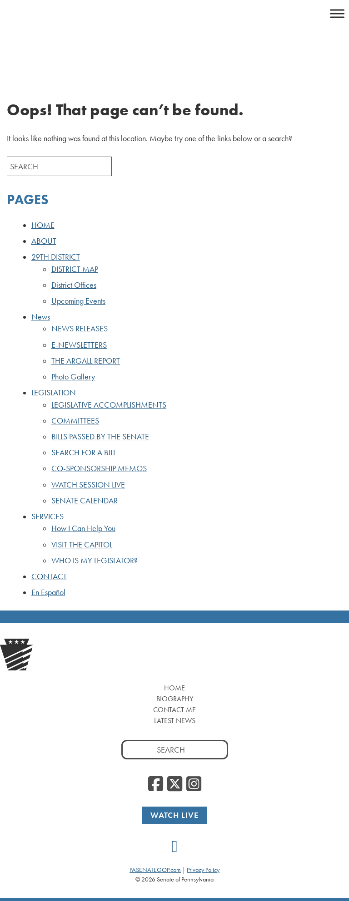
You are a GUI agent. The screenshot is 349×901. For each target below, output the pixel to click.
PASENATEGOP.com (155, 870)
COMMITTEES (75, 421)
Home (174, 688)
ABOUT (43, 241)
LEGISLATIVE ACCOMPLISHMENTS (108, 405)
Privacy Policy (203, 870)
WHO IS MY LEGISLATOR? (94, 561)
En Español (48, 592)
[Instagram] (193, 784)
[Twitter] (174, 784)
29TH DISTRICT (55, 257)
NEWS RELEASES (79, 329)
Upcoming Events (78, 301)
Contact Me (174, 709)
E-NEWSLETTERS (79, 345)
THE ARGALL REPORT (85, 361)
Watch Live (174, 815)
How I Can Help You (83, 528)
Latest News (174, 720)
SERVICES (47, 517)
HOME (43, 225)
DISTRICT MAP (74, 269)
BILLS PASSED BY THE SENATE (100, 437)
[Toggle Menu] (337, 13)
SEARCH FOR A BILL (83, 453)
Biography (174, 699)
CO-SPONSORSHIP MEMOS (99, 468)
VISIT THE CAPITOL (81, 545)
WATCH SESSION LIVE (88, 485)
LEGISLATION (53, 393)
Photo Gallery (73, 377)
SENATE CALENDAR (84, 501)
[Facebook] (155, 784)
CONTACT (49, 576)
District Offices (73, 285)
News (40, 317)
